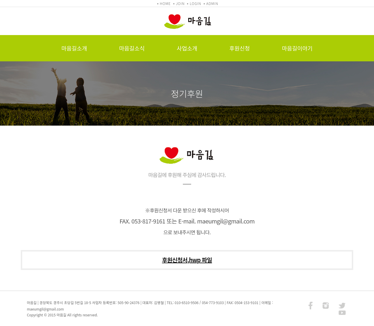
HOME (165, 3)
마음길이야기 (297, 48)
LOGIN (195, 3)
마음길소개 (74, 48)
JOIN (180, 3)
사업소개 (187, 48)
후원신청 (239, 48)
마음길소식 (132, 48)
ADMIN (212, 3)
